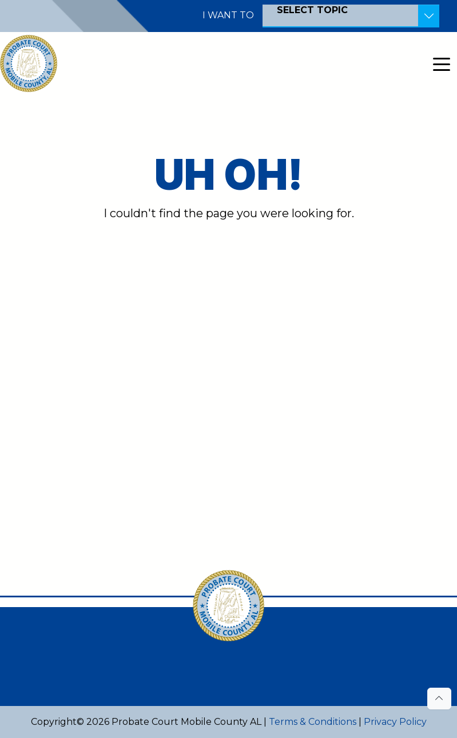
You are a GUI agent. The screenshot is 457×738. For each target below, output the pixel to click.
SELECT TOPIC (312, 10)
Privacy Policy (395, 721)
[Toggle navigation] (441, 63)
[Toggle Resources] (428, 16)
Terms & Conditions (312, 721)
